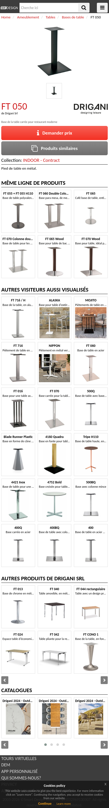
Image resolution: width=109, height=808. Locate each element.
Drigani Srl (11, 113)
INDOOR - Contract (41, 160)
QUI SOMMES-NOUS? (21, 778)
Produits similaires (54, 148)
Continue (45, 803)
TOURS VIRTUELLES (18, 758)
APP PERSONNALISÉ (19, 771)
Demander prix (54, 133)
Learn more (64, 803)
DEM (5, 765)
